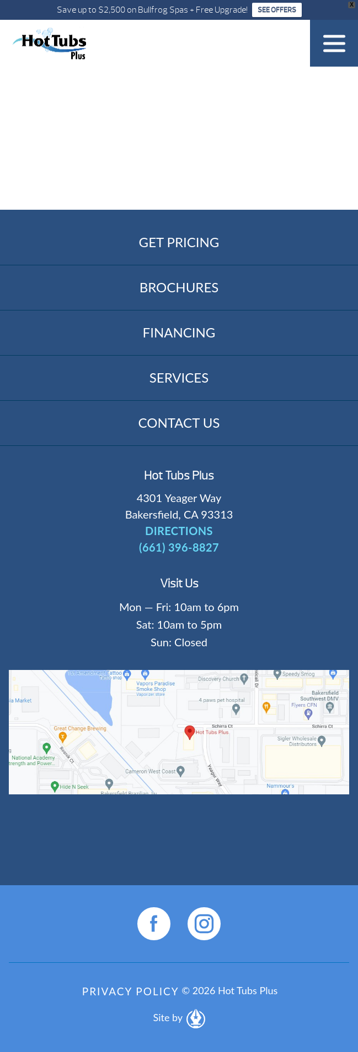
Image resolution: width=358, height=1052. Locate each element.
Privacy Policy (130, 991)
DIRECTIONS (179, 530)
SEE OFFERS (277, 10)
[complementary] (278, 991)
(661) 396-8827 (179, 547)
